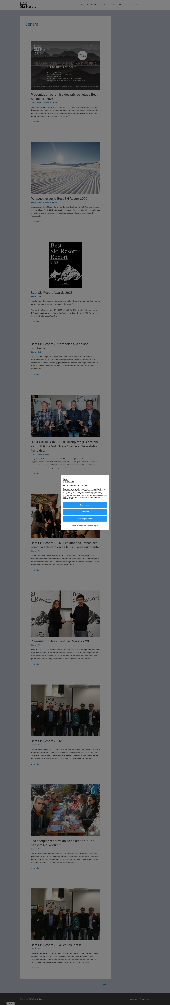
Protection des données (79, 525)
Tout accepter (85, 505)
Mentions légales (93, 525)
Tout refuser (85, 512)
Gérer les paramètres (84, 519)
